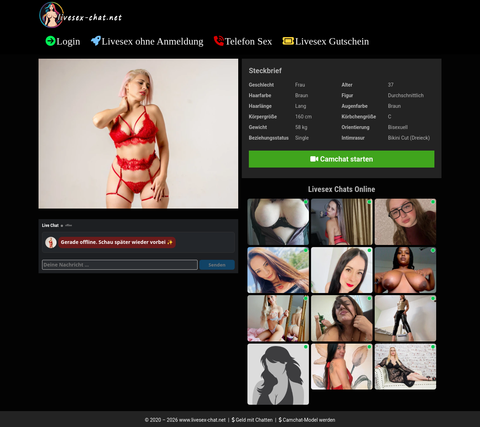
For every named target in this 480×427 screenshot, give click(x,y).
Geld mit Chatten (253, 420)
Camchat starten (341, 159)
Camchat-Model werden (307, 420)
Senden (217, 265)
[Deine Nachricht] (120, 265)
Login (68, 41)
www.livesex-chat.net (202, 420)
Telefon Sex (248, 41)
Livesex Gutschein (332, 41)
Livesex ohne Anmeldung (152, 41)
